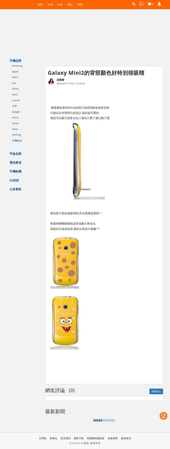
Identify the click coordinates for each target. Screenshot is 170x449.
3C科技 (14, 180)
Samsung (17, 65)
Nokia (15, 123)
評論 (164, 416)
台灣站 (42, 438)
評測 (50, 4)
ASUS (15, 94)
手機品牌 (15, 61)
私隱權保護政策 (95, 438)
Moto (15, 129)
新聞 (40, 4)
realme (16, 100)
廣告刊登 (79, 438)
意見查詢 (66, 438)
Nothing (16, 134)
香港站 (53, 438)
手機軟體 (15, 171)
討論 (60, 4)
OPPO (15, 88)
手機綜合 (17, 140)
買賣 (80, 4)
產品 (70, 4)
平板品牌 (15, 154)
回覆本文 (156, 391)
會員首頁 (126, 438)
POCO (15, 117)
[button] (133, 4)
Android (81, 83)
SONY (15, 77)
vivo (14, 83)
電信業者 (15, 162)
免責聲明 (113, 438)
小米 (14, 106)
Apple (15, 71)
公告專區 (15, 189)
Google (16, 111)
